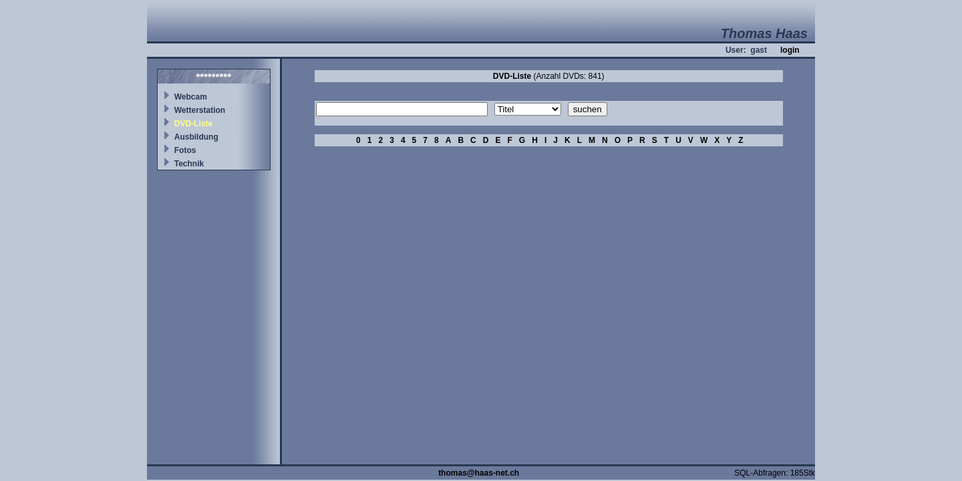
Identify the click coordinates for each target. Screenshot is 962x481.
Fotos (185, 150)
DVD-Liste (193, 123)
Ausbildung (196, 137)
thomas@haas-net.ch (478, 473)
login (790, 50)
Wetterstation (199, 110)
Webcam (190, 97)
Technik (189, 163)
